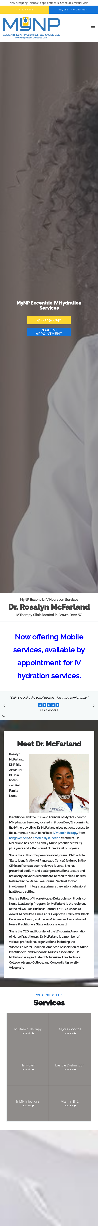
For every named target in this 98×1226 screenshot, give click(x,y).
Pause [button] (3, 716)
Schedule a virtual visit (74, 2)
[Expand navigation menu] (93, 27)
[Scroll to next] (92, 706)
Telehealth (34, 2)
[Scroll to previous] (5, 706)
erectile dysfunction (46, 838)
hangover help (19, 838)
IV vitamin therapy (65, 833)
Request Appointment (49, 332)
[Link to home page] (42, 28)
